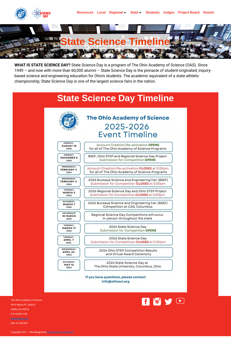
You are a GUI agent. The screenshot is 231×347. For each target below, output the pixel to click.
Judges (169, 12)
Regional (117, 12)
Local (101, 12)
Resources (85, 12)
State (135, 12)
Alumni (208, 12)
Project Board (188, 12)
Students (153, 12)
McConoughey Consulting (60, 332)
